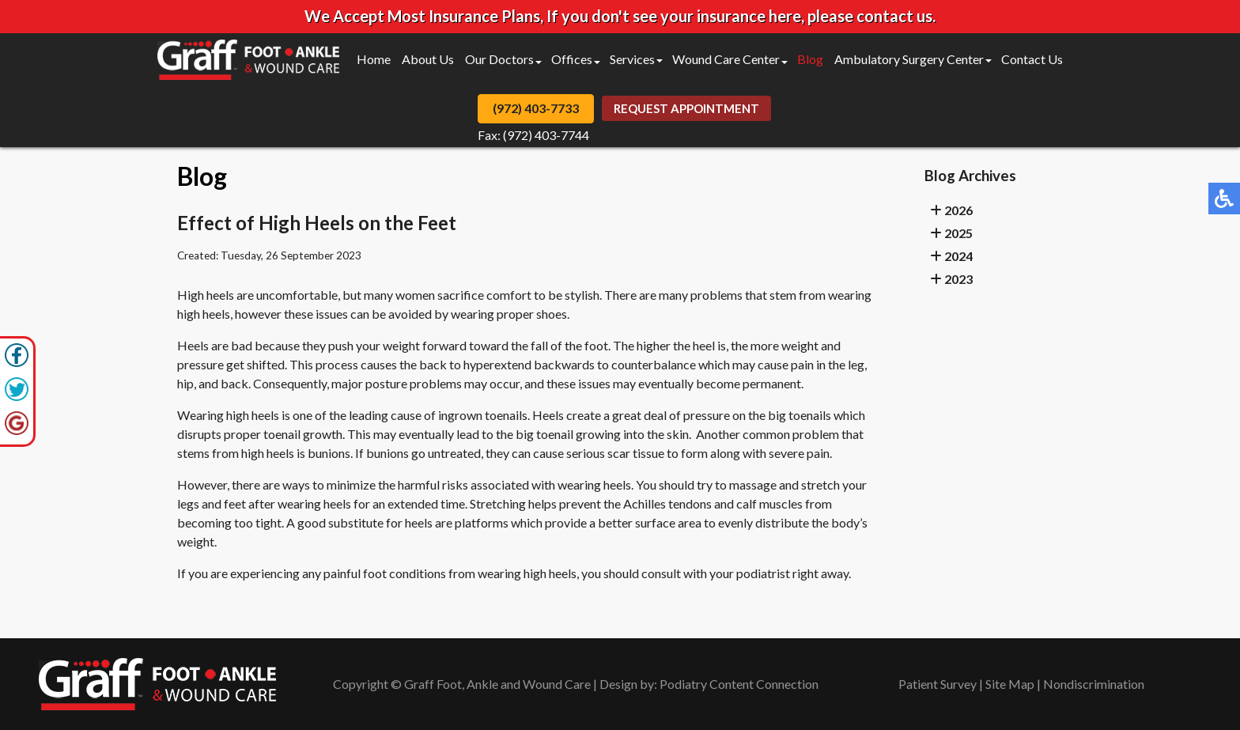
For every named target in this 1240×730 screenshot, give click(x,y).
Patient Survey (937, 683)
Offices (571, 58)
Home (374, 58)
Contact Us (1032, 58)
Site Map (1009, 683)
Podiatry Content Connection (739, 683)
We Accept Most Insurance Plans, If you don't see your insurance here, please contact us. (620, 15)
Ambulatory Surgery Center (909, 58)
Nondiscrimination (1093, 683)
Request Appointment (686, 108)
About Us (428, 58)
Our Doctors (499, 58)
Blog (810, 58)
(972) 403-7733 (536, 107)
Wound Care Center (726, 58)
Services (632, 58)
